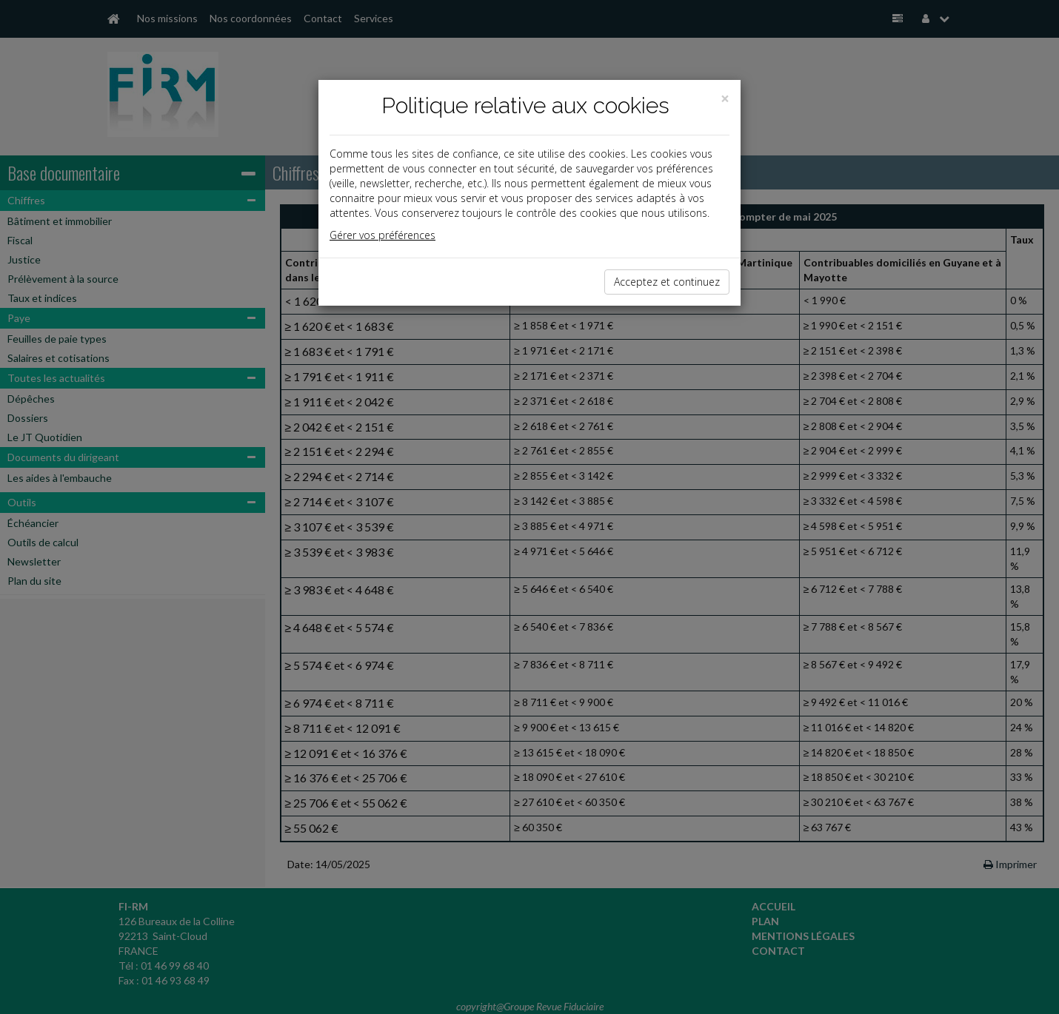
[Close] (725, 99)
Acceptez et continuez (667, 282)
